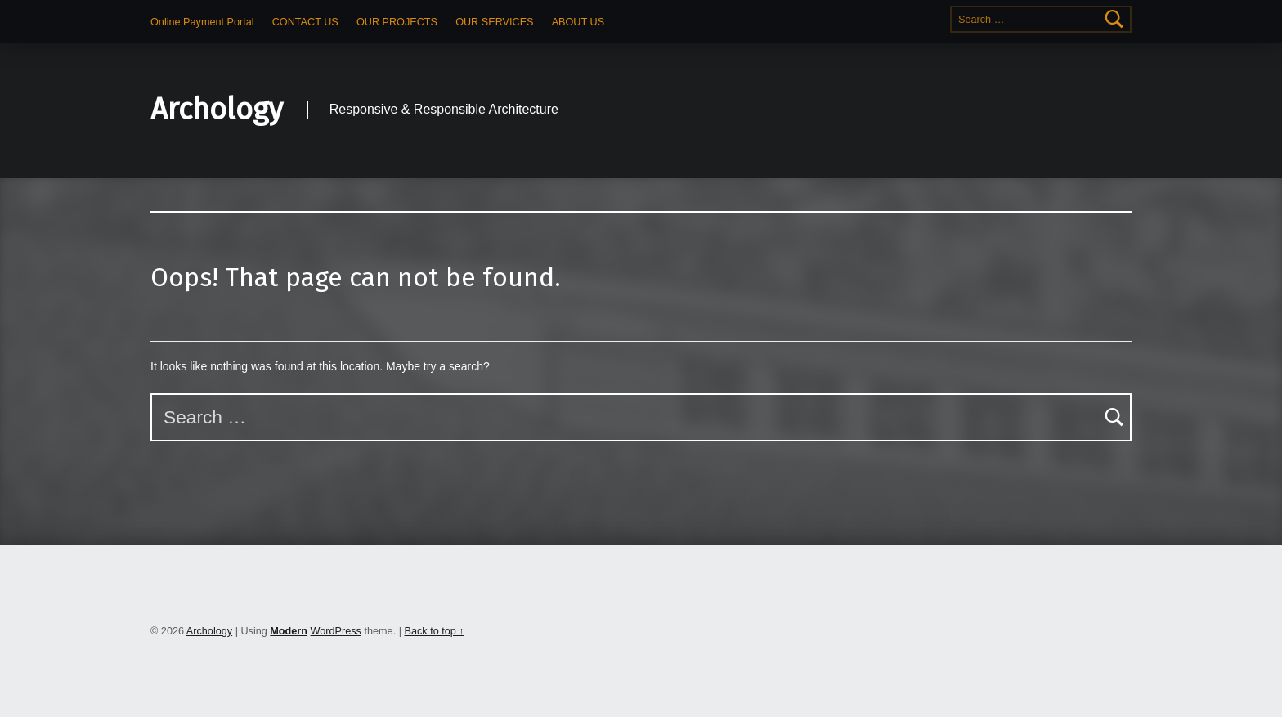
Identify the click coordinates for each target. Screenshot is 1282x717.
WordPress (336, 631)
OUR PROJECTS (396, 22)
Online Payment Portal (202, 22)
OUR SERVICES (494, 22)
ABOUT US (578, 22)
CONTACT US (305, 22)
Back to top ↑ (434, 631)
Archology (216, 110)
